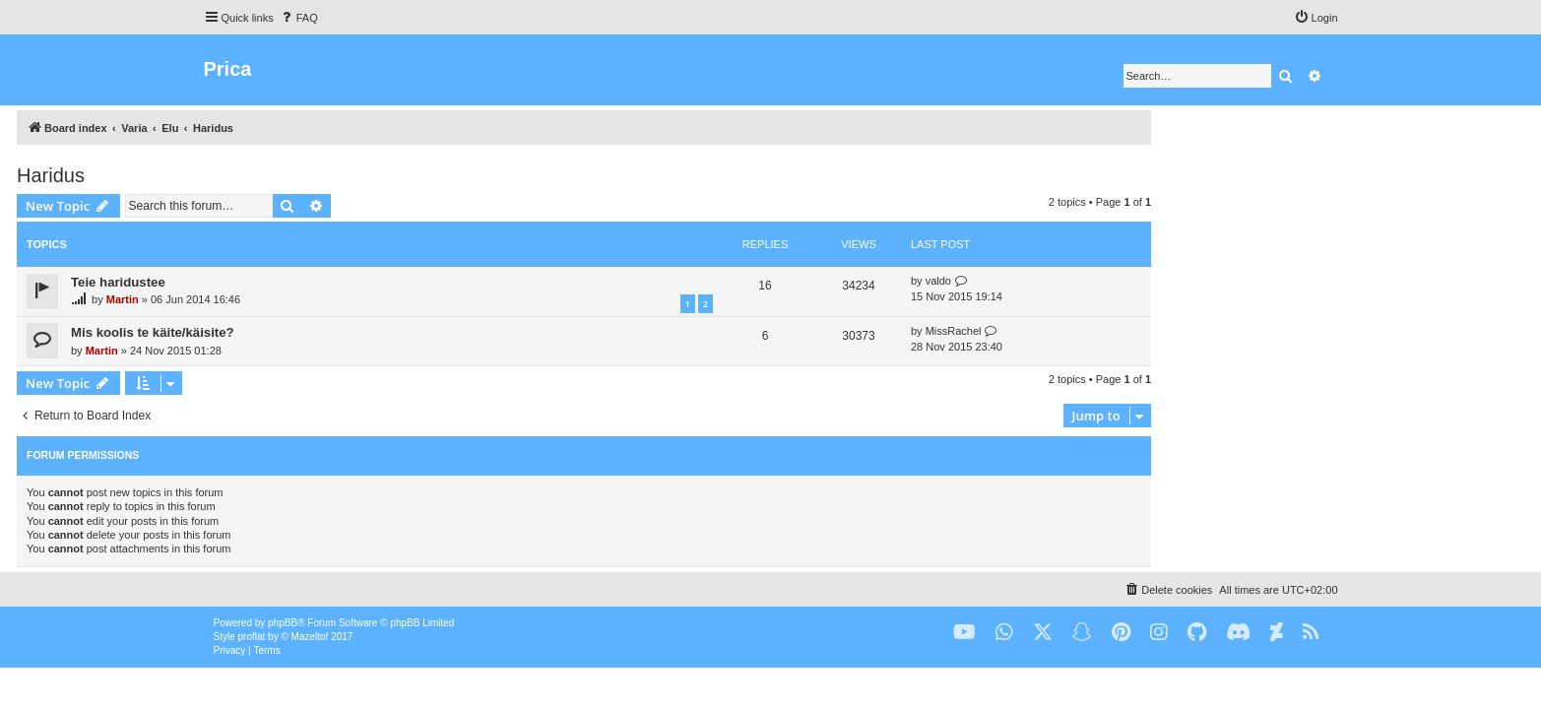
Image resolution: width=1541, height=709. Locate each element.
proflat (252, 636)
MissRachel (1140, 331)
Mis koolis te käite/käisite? (339, 332)
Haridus (238, 175)
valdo (1124, 281)
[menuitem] (298, 18)
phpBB (282, 622)
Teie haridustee (305, 282)
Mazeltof (310, 636)
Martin (308, 299)
